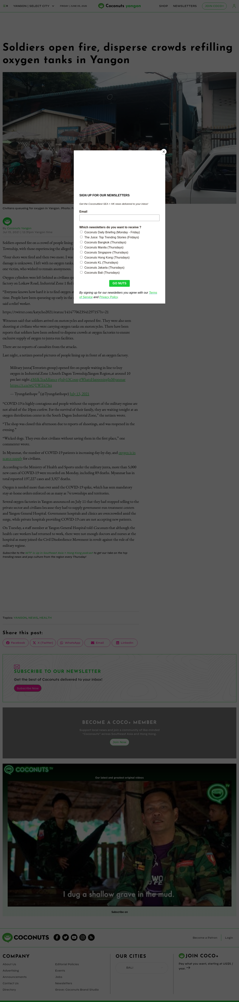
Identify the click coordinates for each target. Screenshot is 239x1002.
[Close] (164, 151)
